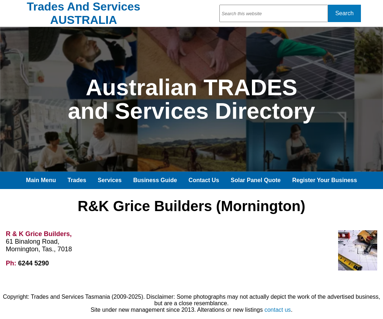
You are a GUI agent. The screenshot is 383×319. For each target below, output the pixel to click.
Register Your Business (324, 180)
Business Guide (155, 180)
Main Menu (41, 180)
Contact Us (204, 180)
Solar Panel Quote (256, 180)
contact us (277, 310)
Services (110, 180)
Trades (77, 180)
